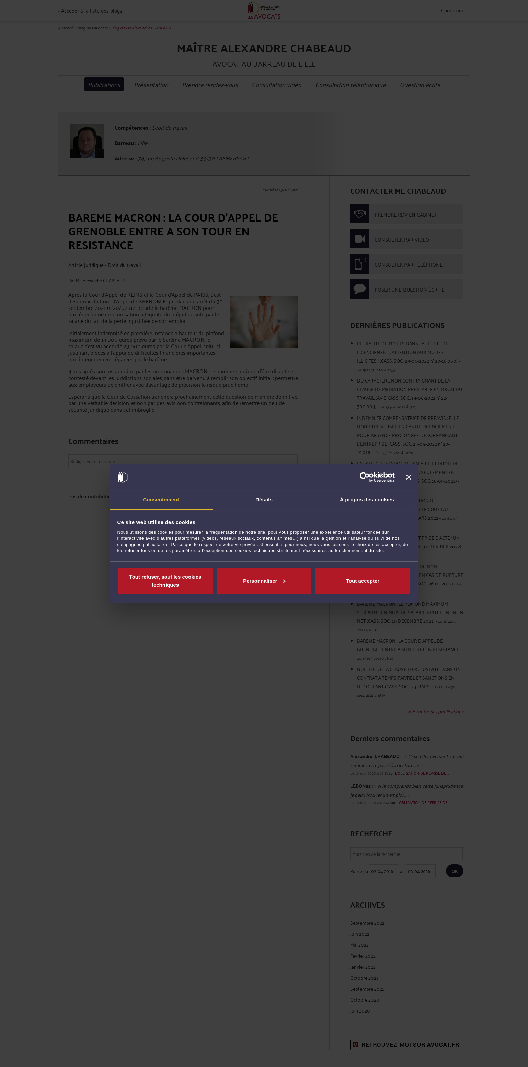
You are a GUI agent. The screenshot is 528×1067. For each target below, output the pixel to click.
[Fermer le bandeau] (408, 477)
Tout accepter (362, 581)
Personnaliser (264, 581)
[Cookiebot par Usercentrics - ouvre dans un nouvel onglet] (365, 477)
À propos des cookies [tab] (367, 499)
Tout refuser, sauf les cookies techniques (165, 581)
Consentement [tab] (161, 499)
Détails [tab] (264, 499)
